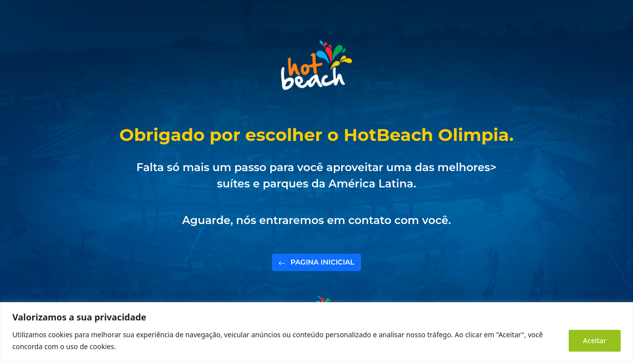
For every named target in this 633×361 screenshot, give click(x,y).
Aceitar (594, 340)
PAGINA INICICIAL (316, 264)
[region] (316, 331)
